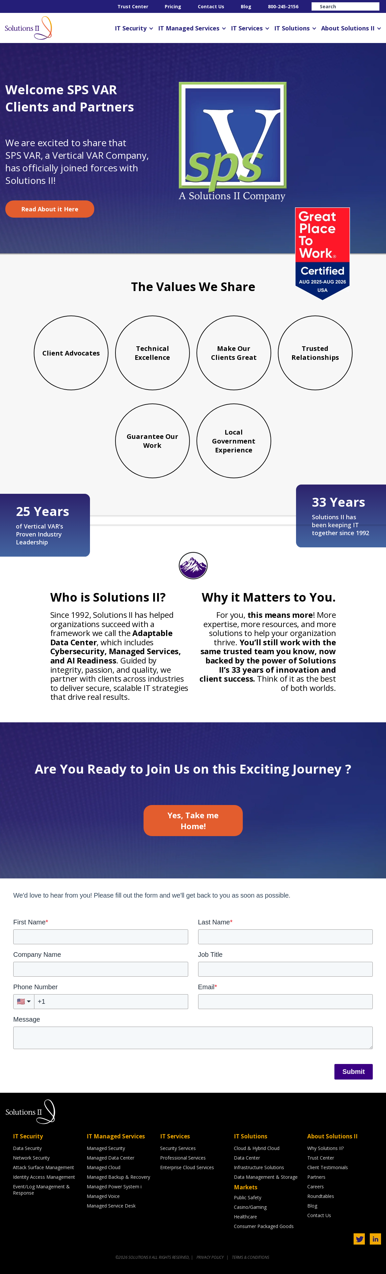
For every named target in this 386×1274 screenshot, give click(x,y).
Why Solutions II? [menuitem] (325, 1148)
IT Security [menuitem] (131, 28)
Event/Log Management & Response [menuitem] (41, 1189)
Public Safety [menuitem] (247, 1197)
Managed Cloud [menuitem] (103, 1167)
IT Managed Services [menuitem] (188, 28)
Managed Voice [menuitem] (103, 1196)
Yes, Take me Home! (193, 820)
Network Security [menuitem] (31, 1158)
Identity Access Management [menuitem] (44, 1177)
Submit (353, 1071)
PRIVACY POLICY (210, 1257)
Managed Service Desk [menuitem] (111, 1206)
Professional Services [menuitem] (183, 1158)
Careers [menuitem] (315, 1186)
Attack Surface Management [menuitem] (43, 1167)
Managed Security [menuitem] (106, 1148)
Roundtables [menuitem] (320, 1196)
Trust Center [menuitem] (132, 6)
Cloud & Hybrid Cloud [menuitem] (256, 1148)
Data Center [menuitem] (247, 1158)
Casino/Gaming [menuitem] (250, 1207)
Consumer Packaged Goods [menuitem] (264, 1226)
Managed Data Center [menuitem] (110, 1158)
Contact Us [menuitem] (211, 6)
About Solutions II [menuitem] (347, 28)
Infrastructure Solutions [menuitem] (259, 1167)
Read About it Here (49, 209)
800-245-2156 (283, 6)
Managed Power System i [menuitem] (114, 1186)
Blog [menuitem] (246, 6)
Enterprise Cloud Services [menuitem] (187, 1167)
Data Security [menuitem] (27, 1148)
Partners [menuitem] (316, 1177)
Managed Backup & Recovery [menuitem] (118, 1177)
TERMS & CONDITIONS (250, 1257)
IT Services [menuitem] (247, 28)
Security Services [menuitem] (178, 1148)
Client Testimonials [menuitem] (327, 1167)
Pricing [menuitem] (173, 6)
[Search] (345, 6)
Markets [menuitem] (245, 1187)
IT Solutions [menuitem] (292, 28)
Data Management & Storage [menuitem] (266, 1177)
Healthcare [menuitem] (245, 1216)
